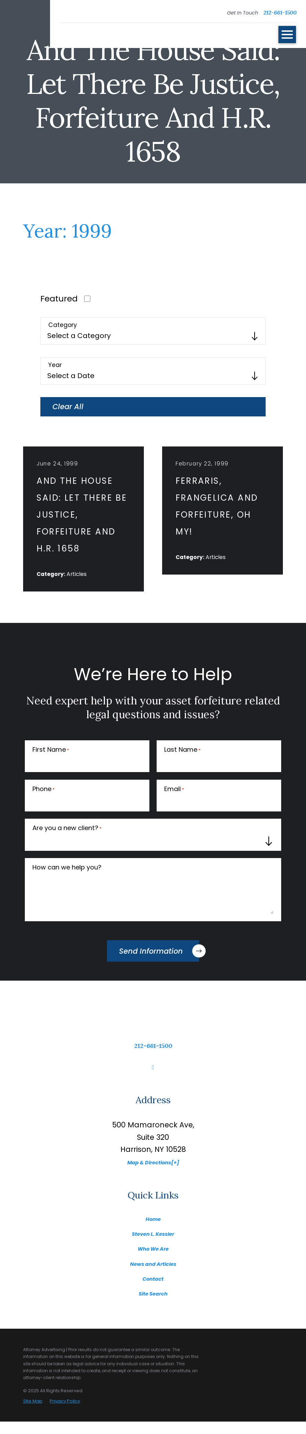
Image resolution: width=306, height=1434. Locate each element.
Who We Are (153, 1260)
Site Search (153, 1305)
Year (55, 365)
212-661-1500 (280, 12)
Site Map (32, 1413)
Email (174, 802)
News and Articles (153, 1275)
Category (62, 325)
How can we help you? (66, 879)
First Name (50, 762)
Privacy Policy (65, 1413)
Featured (59, 298)
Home (153, 1231)
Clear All (67, 407)
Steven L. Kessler (153, 1246)
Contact (153, 1291)
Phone (43, 802)
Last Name (182, 762)
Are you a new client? (66, 841)
